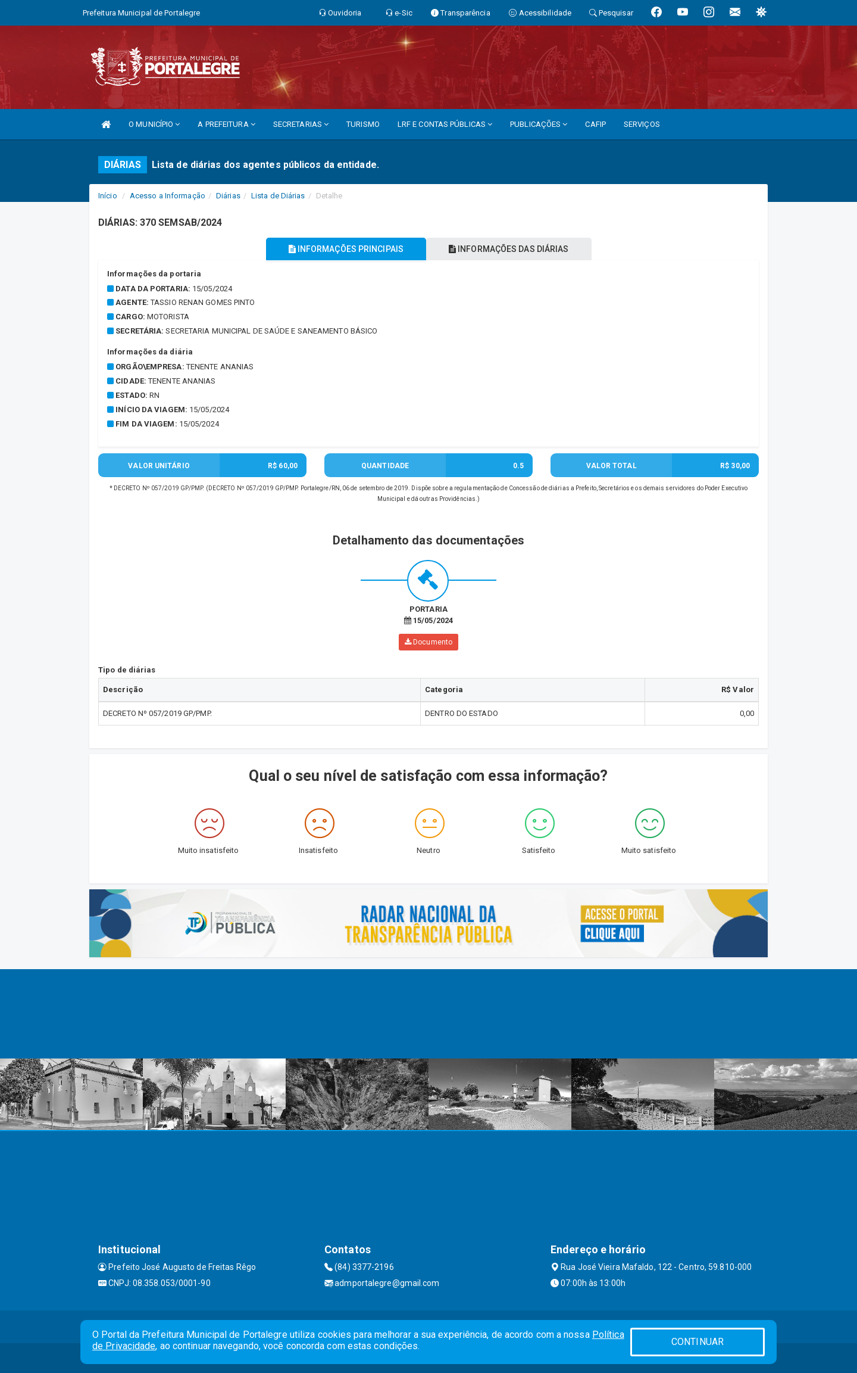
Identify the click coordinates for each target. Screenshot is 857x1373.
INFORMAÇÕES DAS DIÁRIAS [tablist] (511, 249)
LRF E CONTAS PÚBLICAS (445, 124)
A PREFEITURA (226, 124)
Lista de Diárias (278, 195)
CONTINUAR (697, 1341)
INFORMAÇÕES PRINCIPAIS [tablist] (343, 249)
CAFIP (595, 124)
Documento (428, 642)
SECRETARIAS (301, 124)
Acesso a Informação (167, 195)
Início (107, 195)
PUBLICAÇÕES (538, 124)
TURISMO (363, 124)
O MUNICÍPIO (154, 124)
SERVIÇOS (642, 124)
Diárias (228, 195)
